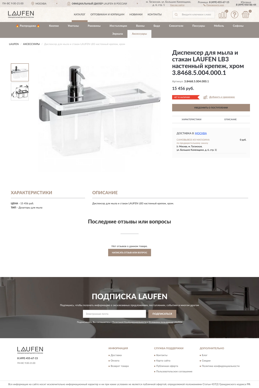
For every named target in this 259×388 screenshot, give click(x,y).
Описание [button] (230, 119)
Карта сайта (163, 361)
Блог (204, 355)
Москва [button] (201, 133)
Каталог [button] (79, 14)
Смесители (176, 26)
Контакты (155, 14)
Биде (157, 26)
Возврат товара (120, 366)
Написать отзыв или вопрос (129, 253)
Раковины (94, 26)
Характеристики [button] (191, 119)
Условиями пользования (161, 322)
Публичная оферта (167, 366)
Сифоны (238, 26)
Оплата (115, 361)
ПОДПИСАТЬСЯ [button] (162, 314)
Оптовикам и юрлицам (107, 14)
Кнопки (54, 26)
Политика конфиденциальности (221, 366)
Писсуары (198, 26)
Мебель (219, 26)
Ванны (140, 26)
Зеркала (117, 33)
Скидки (206, 361)
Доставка (116, 355)
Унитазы (73, 26)
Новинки (136, 14)
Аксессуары (139, 33)
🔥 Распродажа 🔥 (28, 26)
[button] (213, 5)
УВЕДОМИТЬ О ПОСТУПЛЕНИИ (211, 108)
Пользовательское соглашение (174, 371)
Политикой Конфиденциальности (129, 322)
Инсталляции (118, 26)
